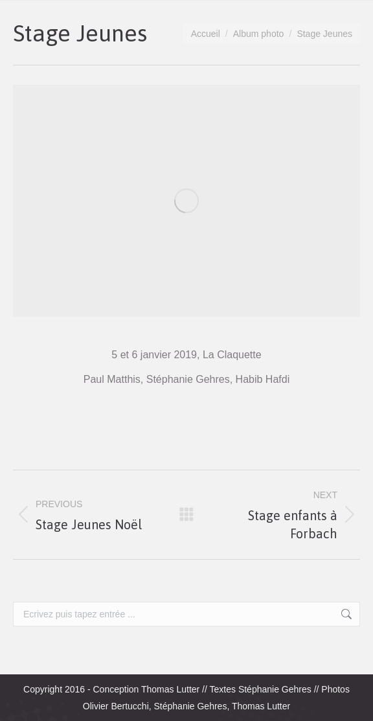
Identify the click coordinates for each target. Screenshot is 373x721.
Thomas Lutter (170, 689)
